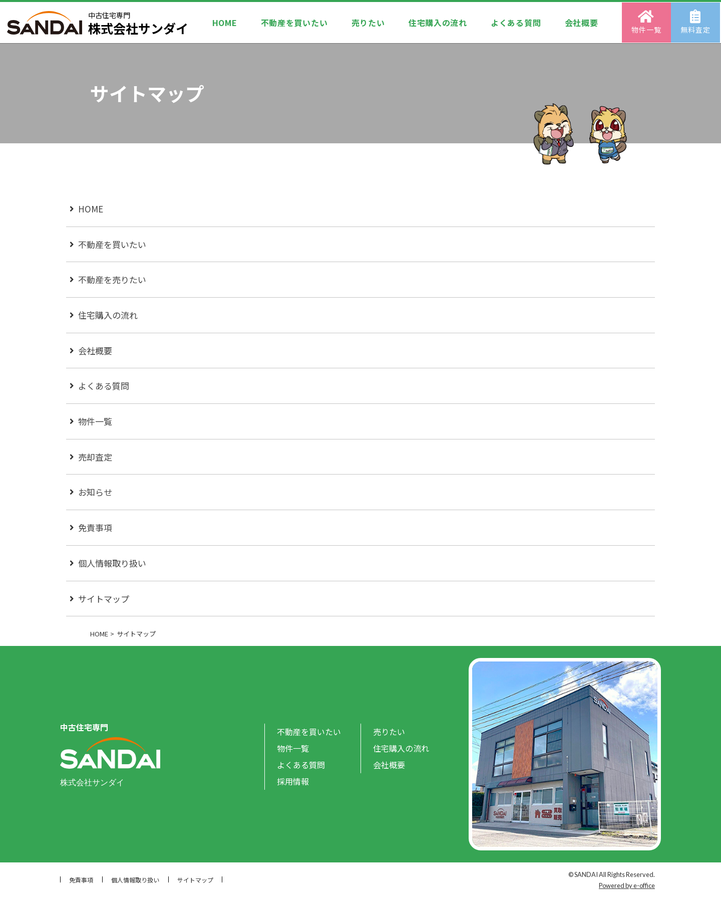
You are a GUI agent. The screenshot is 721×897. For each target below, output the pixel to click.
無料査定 (696, 21)
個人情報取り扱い (112, 563)
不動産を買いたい (293, 22)
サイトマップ (103, 598)
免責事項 (95, 527)
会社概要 (582, 22)
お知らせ (95, 492)
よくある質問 (516, 22)
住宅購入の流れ (438, 22)
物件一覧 (647, 21)
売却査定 (95, 457)
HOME (223, 22)
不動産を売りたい (112, 279)
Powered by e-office (627, 885)
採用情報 (293, 781)
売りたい (368, 22)
